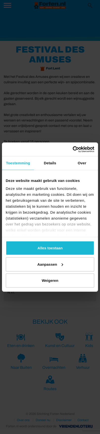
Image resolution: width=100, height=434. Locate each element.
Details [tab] (50, 163)
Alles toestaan (50, 248)
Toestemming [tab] (18, 163)
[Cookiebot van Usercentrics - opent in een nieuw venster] (72, 149)
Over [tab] (82, 163)
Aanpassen (50, 264)
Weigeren (50, 280)
